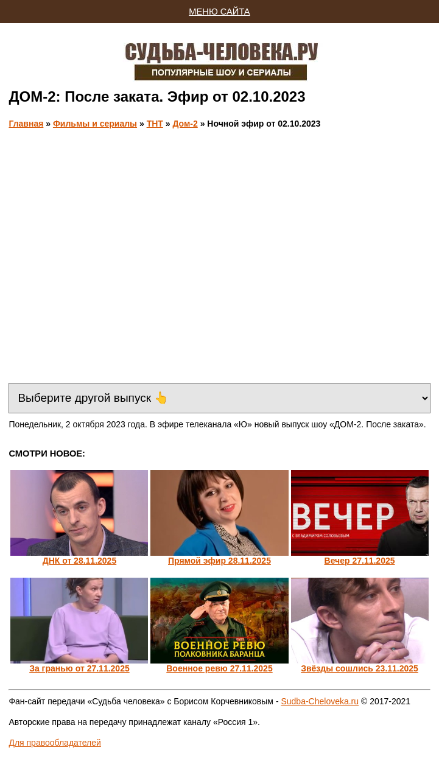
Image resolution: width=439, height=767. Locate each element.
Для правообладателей (54, 743)
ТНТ (155, 123)
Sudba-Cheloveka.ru (320, 701)
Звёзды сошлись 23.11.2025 (359, 668)
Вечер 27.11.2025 (360, 561)
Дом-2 (184, 123)
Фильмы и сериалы (95, 123)
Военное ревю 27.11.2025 (219, 668)
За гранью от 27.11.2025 (79, 668)
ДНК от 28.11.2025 (80, 561)
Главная (26, 123)
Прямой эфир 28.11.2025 (219, 561)
